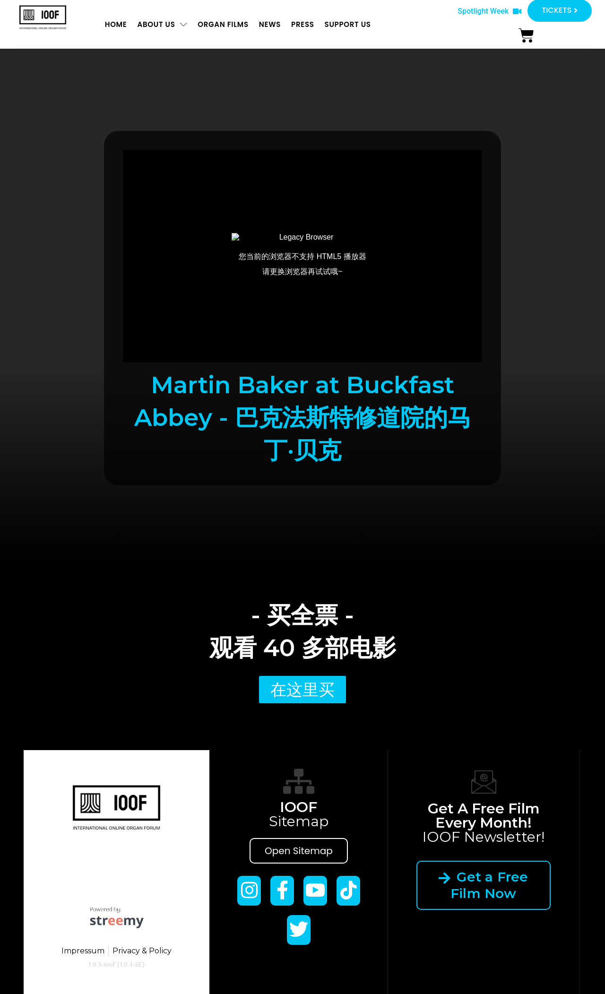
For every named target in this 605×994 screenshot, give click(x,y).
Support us (348, 24)
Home (116, 24)
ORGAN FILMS (223, 24)
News (270, 24)
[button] (489, 12)
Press (302, 24)
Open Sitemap (299, 850)
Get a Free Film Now (483, 885)
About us (162, 24)
